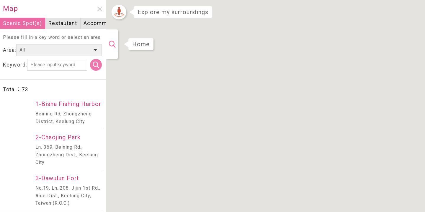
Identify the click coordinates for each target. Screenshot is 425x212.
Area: (9, 50)
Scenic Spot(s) (22, 23)
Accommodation (105, 23)
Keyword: (15, 65)
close (99, 9)
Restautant (62, 23)
